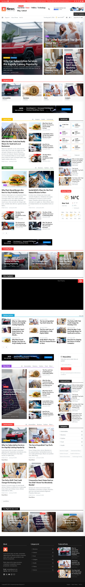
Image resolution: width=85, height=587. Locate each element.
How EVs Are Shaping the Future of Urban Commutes (47, 146)
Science (32, 185)
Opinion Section (8, 315)
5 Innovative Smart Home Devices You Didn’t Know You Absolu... (18, 332)
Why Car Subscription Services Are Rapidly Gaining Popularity (20, 62)
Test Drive (21, 7)
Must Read (6, 366)
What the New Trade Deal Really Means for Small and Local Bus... (74, 331)
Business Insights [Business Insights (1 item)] (64, 450)
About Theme (14, 17)
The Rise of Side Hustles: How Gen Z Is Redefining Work (47, 213)
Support (7, 17)
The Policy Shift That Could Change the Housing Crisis (52, 66)
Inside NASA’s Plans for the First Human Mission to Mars (47, 135)
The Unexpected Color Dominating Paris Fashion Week (20, 224)
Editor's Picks (7, 168)
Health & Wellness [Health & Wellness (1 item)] (75, 453)
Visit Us (21, 17)
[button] (5, 260)
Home (28, 8)
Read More (25, 266)
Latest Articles (7, 424)
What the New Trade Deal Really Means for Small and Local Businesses (13, 143)
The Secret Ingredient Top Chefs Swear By (63, 41)
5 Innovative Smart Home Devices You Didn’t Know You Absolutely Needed (73, 64)
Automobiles (7, 57)
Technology (41, 8)
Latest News (7, 119)
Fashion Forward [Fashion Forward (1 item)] (64, 453)
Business (6, 136)
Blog (19, 11)
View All (81, 316)
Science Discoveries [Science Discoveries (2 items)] (65, 456)
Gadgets (68, 54)
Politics (34, 8)
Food (47, 36)
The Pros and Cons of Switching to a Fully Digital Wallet (46, 331)
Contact (24, 11)
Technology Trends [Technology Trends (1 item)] (77, 456)
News (11, 9)
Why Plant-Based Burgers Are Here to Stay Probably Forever (19, 341)
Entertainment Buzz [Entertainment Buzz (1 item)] (76, 450)
